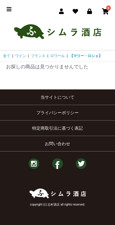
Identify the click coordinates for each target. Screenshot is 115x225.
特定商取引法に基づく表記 (57, 128)
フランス (38, 56)
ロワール (57, 56)
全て (6, 56)
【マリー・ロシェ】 (86, 56)
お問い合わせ (57, 143)
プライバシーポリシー (57, 112)
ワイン (20, 56)
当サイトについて (57, 97)
